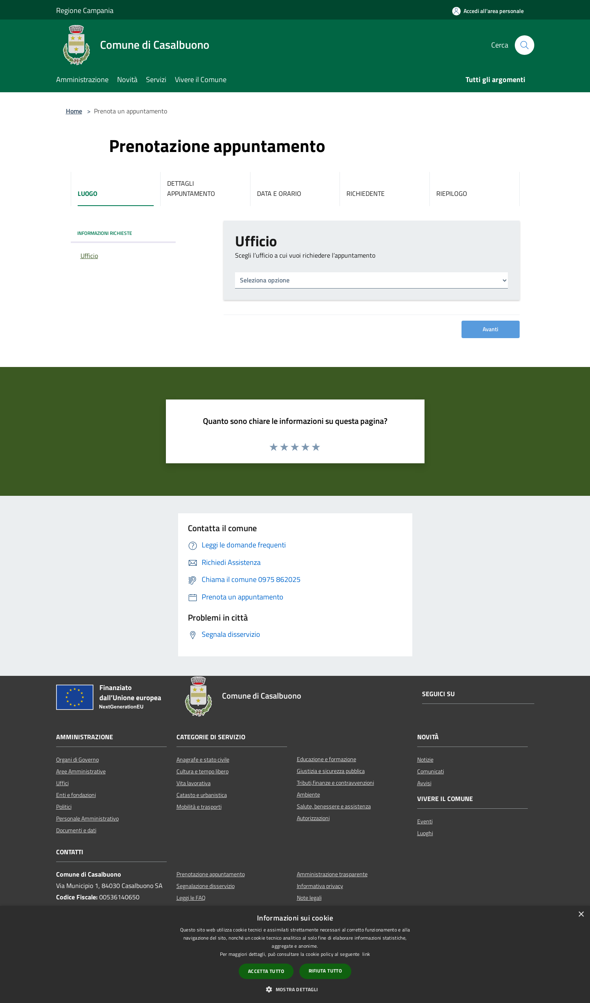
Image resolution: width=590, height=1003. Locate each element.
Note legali (309, 897)
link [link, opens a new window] (366, 954)
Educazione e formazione (326, 759)
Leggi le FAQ (190, 897)
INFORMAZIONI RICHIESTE (104, 233)
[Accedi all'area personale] (488, 11)
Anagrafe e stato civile (202, 759)
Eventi (425, 821)
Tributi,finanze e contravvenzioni (335, 782)
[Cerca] (524, 45)
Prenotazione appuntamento (210, 874)
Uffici (62, 783)
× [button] (581, 915)
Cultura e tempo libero (202, 771)
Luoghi (425, 833)
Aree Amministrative (81, 771)
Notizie (425, 759)
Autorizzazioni (313, 818)
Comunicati (430, 771)
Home (74, 111)
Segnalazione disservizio (205, 885)
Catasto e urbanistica (201, 794)
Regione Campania (84, 10)
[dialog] (295, 954)
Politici (64, 806)
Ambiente (308, 794)
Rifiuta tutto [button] (325, 971)
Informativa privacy (320, 885)
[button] (295, 989)
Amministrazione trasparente (332, 874)
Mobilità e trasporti (199, 806)
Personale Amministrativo (87, 818)
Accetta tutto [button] (266, 971)
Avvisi (424, 783)
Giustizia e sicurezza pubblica (331, 770)
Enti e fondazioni (76, 794)
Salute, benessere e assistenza (334, 806)
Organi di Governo (77, 759)
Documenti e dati (76, 830)
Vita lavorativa (193, 783)
